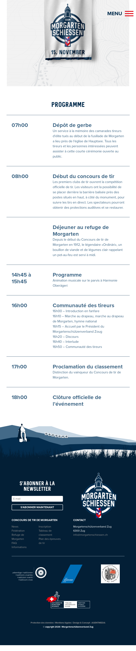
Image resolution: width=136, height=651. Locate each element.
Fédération (18, 536)
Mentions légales (63, 628)
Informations (19, 553)
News (15, 532)
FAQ (14, 549)
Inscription (45, 532)
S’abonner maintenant (37, 513)
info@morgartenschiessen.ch (90, 540)
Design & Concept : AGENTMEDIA (89, 628)
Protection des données (42, 628)
